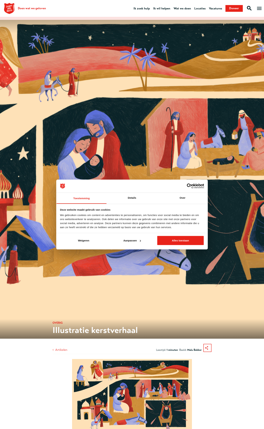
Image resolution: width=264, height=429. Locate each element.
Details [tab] (132, 197)
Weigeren (83, 240)
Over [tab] (183, 197)
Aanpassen (132, 240)
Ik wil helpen (161, 8)
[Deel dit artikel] (207, 348)
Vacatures (215, 8)
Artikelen (61, 350)
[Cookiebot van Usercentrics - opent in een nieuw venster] (189, 186)
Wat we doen (182, 8)
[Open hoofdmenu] (259, 8)
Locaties (199, 8)
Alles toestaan (180, 240)
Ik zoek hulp (141, 8)
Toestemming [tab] (81, 198)
